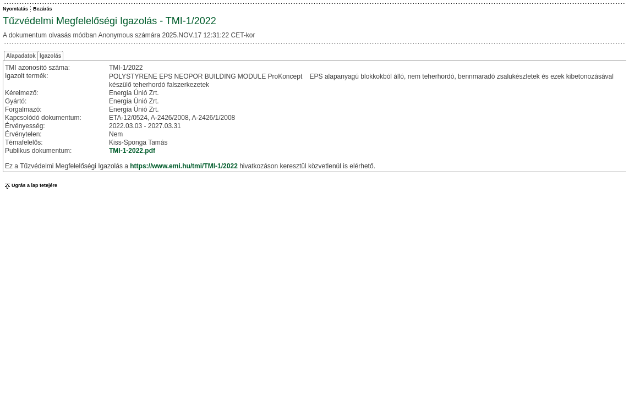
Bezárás (42, 9)
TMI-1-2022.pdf (132, 151)
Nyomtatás (15, 9)
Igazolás (50, 56)
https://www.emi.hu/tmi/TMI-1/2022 (184, 166)
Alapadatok (21, 56)
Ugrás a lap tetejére (30, 185)
